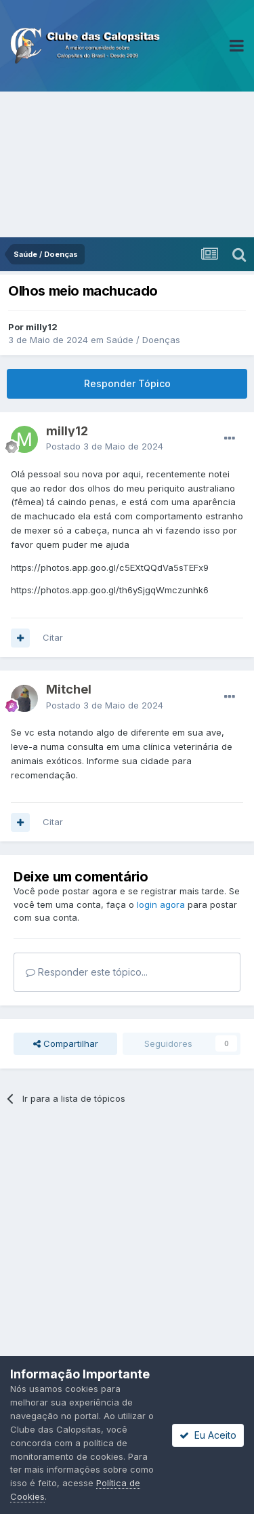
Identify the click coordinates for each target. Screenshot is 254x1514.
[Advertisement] (127, 164)
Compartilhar (65, 1043)
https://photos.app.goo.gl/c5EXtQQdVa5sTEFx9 (110, 567)
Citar (53, 637)
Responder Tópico (127, 383)
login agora (161, 904)
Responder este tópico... (87, 972)
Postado (104, 446)
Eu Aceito (207, 1435)
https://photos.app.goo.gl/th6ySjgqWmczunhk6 (110, 589)
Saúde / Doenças (143, 339)
